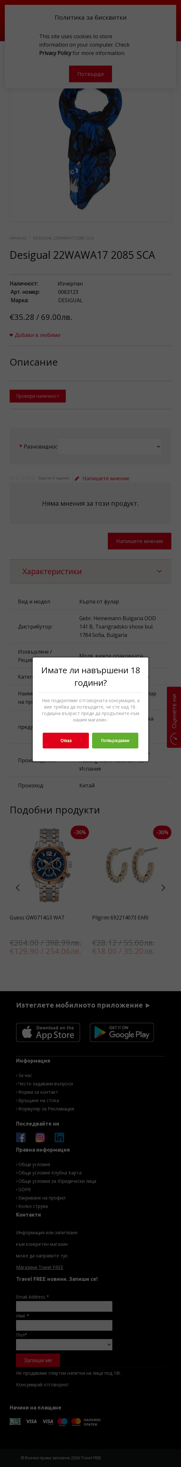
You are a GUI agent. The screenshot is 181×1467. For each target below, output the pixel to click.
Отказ (65, 740)
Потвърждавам (115, 740)
